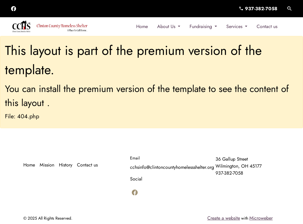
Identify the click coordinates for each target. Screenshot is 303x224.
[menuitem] (142, 26)
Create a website (223, 218)
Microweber (261, 218)
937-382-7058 (258, 8)
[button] (289, 8)
